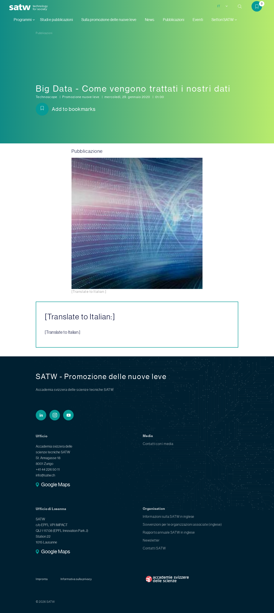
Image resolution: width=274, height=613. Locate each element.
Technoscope (47, 97)
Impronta (42, 579)
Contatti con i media (158, 444)
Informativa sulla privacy (76, 579)
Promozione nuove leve (81, 97)
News (149, 20)
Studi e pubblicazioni (56, 20)
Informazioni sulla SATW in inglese (168, 517)
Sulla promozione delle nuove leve (108, 20)
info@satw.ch (45, 475)
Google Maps (55, 485)
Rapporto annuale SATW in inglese (169, 532)
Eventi (198, 20)
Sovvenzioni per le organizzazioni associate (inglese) (182, 524)
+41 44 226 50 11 (48, 469)
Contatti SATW (154, 548)
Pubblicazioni (173, 20)
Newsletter (151, 540)
